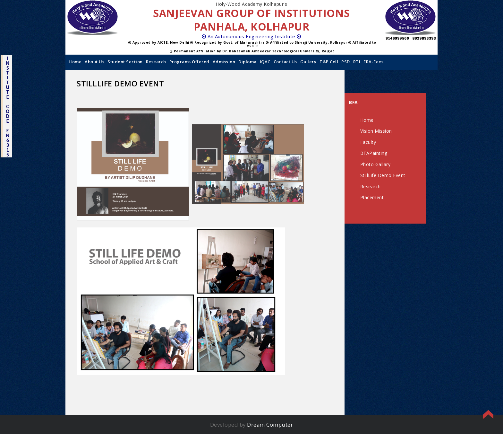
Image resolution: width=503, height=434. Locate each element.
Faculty (368, 142)
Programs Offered (189, 62)
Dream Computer (270, 424)
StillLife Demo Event (382, 175)
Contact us (285, 62)
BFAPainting (374, 153)
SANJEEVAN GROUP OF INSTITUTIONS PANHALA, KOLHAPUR (251, 19)
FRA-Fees (373, 62)
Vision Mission (376, 131)
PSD (345, 62)
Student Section (125, 62)
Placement (372, 197)
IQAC (265, 62)
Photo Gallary (375, 164)
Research (156, 62)
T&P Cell (329, 62)
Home (75, 62)
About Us (94, 62)
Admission (224, 62)
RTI (357, 62)
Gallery (308, 62)
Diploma (247, 62)
